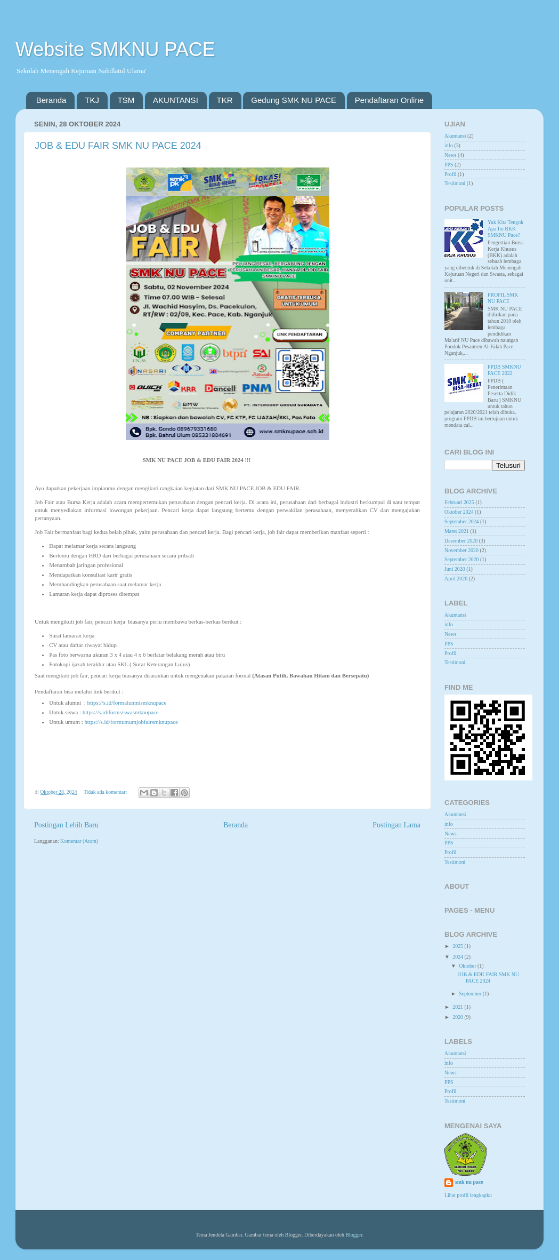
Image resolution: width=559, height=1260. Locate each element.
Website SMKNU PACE (115, 49)
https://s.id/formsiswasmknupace (121, 712)
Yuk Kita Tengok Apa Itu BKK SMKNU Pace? (505, 228)
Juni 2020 (454, 569)
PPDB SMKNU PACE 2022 (504, 370)
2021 (458, 1007)
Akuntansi (455, 136)
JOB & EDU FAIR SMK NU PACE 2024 (118, 145)
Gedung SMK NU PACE (293, 100)
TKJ (92, 100)
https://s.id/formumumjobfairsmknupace (131, 722)
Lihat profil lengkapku (468, 1195)
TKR (225, 100)
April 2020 (455, 578)
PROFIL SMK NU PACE (503, 298)
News (450, 155)
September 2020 (461, 559)
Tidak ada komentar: (106, 792)
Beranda (51, 100)
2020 (458, 1017)
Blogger (353, 1235)
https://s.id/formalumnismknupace (127, 702)
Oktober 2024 (459, 512)
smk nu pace (469, 1182)
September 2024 (461, 521)
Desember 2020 (460, 541)
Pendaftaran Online (389, 100)
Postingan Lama (396, 825)
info (448, 145)
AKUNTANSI (175, 100)
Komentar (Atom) (79, 841)
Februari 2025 (459, 502)
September (471, 993)
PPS (448, 165)
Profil (450, 174)
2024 (458, 957)
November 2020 (461, 550)
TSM (126, 100)
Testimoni (454, 183)
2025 (458, 946)
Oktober (468, 966)
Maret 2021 (456, 531)
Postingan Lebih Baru (66, 825)
